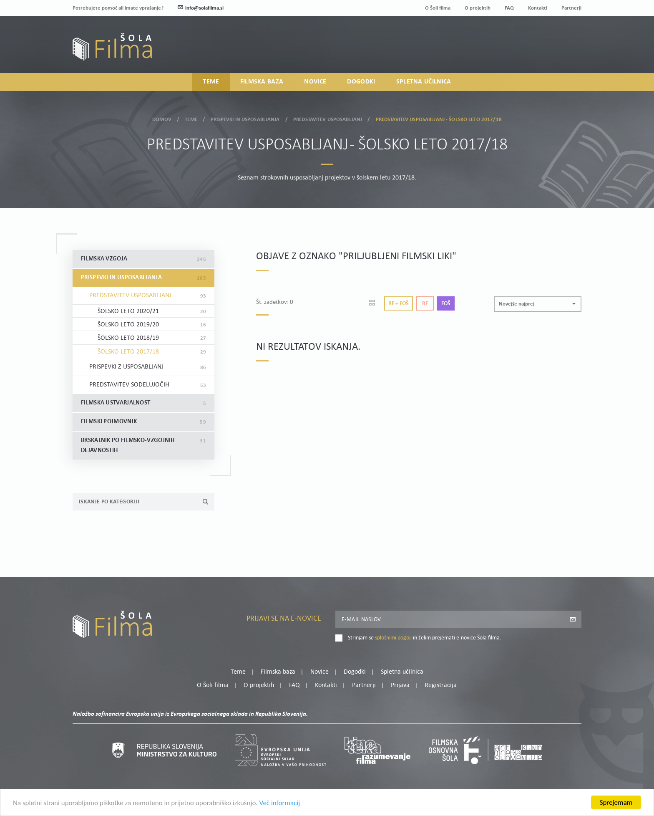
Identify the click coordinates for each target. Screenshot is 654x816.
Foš (445, 304)
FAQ (509, 8)
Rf (425, 304)
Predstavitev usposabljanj (327, 117)
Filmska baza (262, 81)
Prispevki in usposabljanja (245, 117)
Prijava (529, 50)
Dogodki (361, 81)
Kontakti (537, 8)
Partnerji (571, 8)
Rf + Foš (398, 304)
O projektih (477, 8)
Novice (315, 81)
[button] (537, 304)
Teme (211, 81)
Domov (161, 117)
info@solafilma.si (201, 8)
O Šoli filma (437, 8)
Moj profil (538, 39)
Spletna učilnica (423, 81)
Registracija (567, 50)
